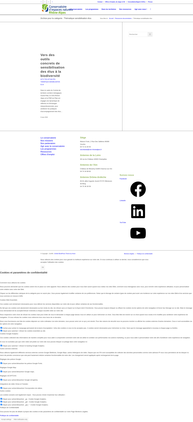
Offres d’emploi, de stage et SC (115, 2)
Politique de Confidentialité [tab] (9, 407)
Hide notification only (20, 419)
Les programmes (48, 149)
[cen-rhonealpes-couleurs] (57, 9)
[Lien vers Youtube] (52, 2)
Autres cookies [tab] (5, 391)
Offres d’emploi (47, 154)
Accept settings (6, 419)
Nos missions (46, 140)
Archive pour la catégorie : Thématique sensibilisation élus (65, 18)
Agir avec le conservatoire (52, 146)
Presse (150, 2)
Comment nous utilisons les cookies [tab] (12, 283)
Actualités (51, 79)
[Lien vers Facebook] (41, 2)
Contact (100, 2)
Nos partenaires (47, 143)
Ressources (46, 152)
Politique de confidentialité (9, 415)
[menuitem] (100, 1)
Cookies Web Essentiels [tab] (8, 300)
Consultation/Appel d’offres (136, 2)
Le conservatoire (48, 138)
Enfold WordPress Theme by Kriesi (64, 253)
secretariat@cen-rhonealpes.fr (91, 149)
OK (43, 267)
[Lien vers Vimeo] (48, 2)
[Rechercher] (151, 9)
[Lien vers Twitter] (45, 2)
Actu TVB (43, 79)
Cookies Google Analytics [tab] (9, 334)
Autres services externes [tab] (8, 349)
